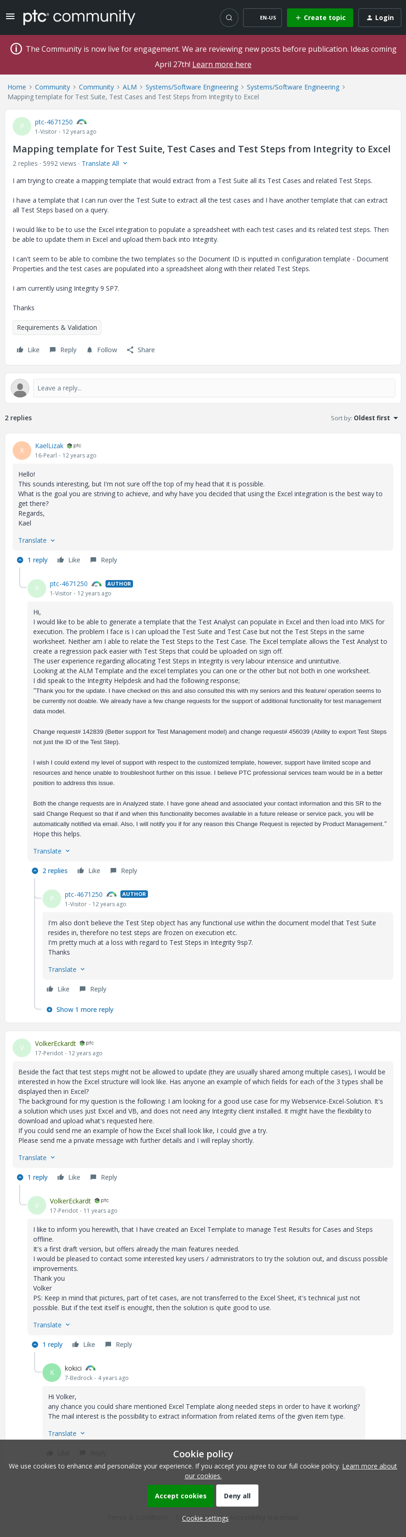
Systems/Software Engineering (192, 86)
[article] (203, 504)
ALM (130, 86)
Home (16, 86)
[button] (10, 19)
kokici (73, 1368)
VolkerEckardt (55, 1043)
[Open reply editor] (203, 388)
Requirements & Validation (57, 327)
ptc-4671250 (54, 121)
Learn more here (222, 64)
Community (52, 86)
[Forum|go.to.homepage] (79, 17)
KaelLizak (49, 445)
